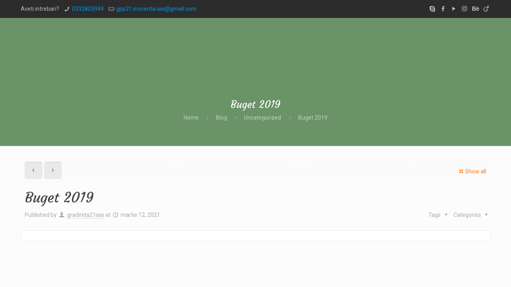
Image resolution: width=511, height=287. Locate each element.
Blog (221, 117)
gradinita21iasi (85, 215)
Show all (471, 171)
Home (191, 117)
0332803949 (88, 9)
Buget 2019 (312, 117)
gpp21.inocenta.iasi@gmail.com (156, 9)
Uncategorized (262, 117)
